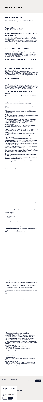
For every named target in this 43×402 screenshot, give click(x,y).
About (17, 393)
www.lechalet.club (11, 37)
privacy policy (9, 394)
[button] (5, 398)
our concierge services (19, 390)
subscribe (38, 380)
